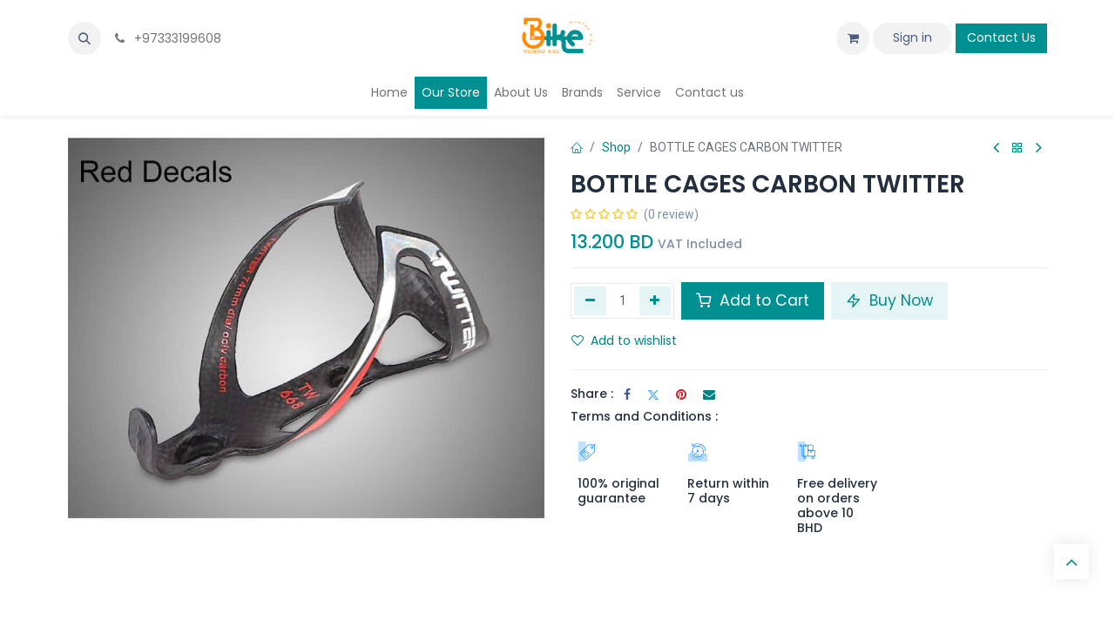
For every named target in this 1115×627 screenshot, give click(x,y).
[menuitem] (389, 93)
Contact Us (1001, 37)
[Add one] (655, 300)
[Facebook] (627, 394)
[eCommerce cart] (852, 38)
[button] (84, 38)
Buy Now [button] (889, 300)
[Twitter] (653, 394)
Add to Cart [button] (752, 300)
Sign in (912, 37)
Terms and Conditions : (644, 416)
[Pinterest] (681, 394)
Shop (616, 147)
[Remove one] (590, 300)
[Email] (709, 394)
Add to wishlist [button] (624, 340)
